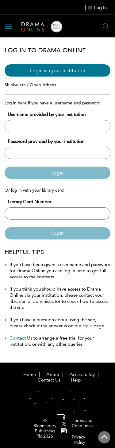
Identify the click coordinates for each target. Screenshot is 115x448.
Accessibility (82, 374)
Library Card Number (29, 202)
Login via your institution (57, 70)
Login (57, 173)
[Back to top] (104, 437)
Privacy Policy (78, 440)
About (52, 374)
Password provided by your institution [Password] (46, 141)
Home (29, 374)
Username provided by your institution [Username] (47, 114)
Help (87, 326)
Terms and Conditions (82, 423)
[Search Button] (106, 26)
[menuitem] (63, 418)
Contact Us (21, 338)
